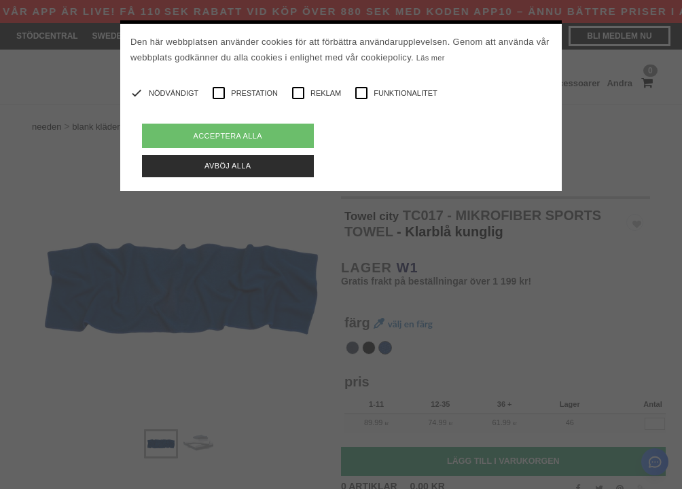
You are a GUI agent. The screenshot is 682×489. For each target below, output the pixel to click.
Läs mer (430, 58)
